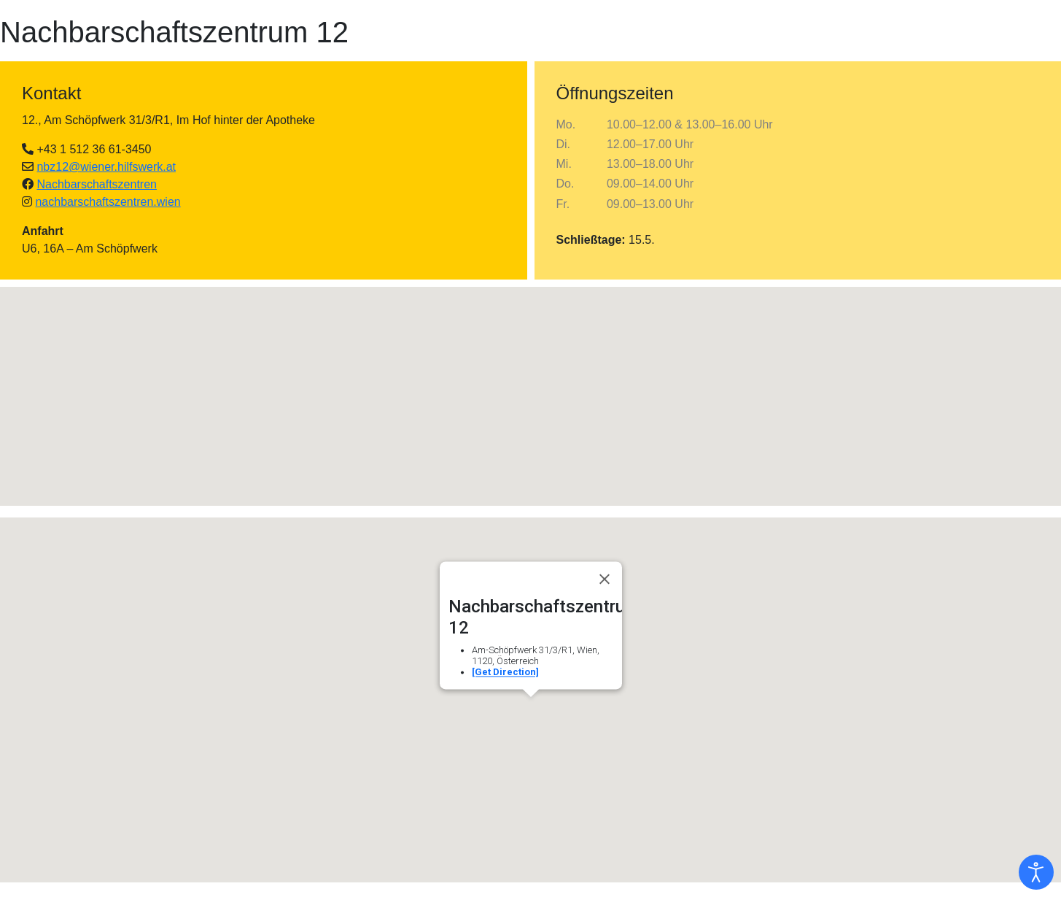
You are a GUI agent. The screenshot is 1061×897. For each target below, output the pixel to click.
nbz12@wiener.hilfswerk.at (106, 167)
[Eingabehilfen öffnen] (1036, 872)
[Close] (604, 578)
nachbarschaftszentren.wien (107, 202)
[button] (530, 382)
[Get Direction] (505, 671)
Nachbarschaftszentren (96, 184)
